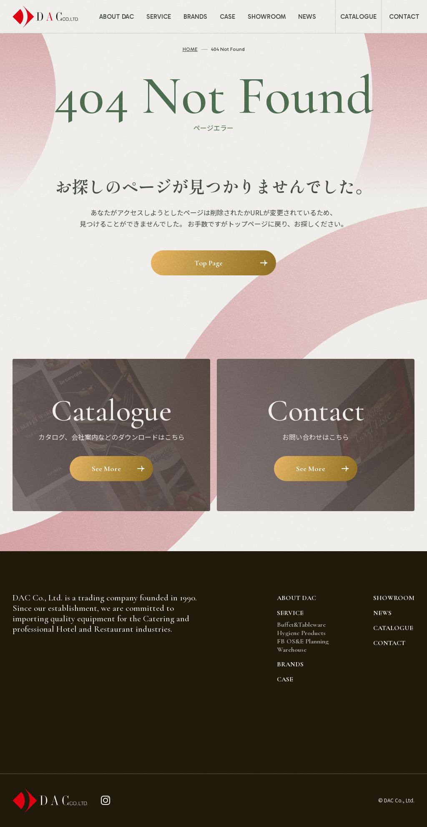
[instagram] (105, 800)
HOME (190, 49)
